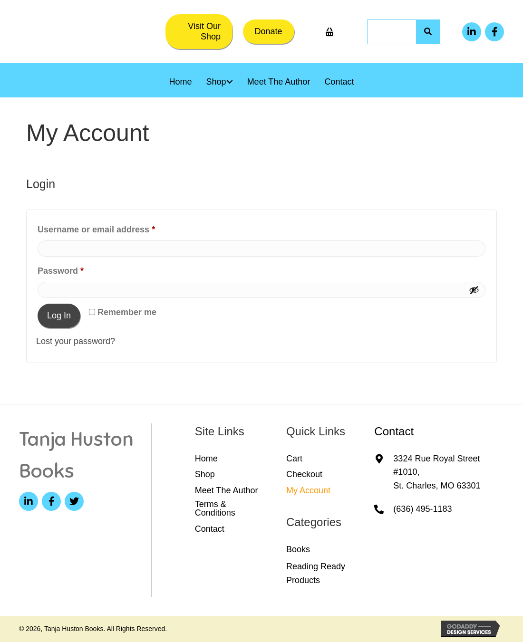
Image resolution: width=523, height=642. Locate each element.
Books (298, 549)
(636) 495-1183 (422, 509)
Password (79, 269)
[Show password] (474, 290)
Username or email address (115, 227)
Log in (59, 315)
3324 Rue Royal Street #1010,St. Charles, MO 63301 (436, 472)
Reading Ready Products (315, 573)
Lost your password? (75, 341)
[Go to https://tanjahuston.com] (80, 455)
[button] (198, 31)
